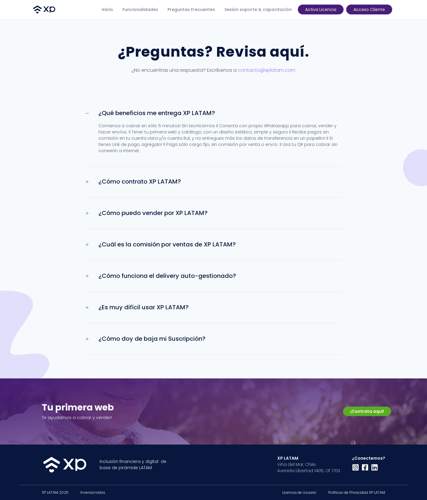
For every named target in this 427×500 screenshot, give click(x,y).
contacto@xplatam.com (266, 70)
